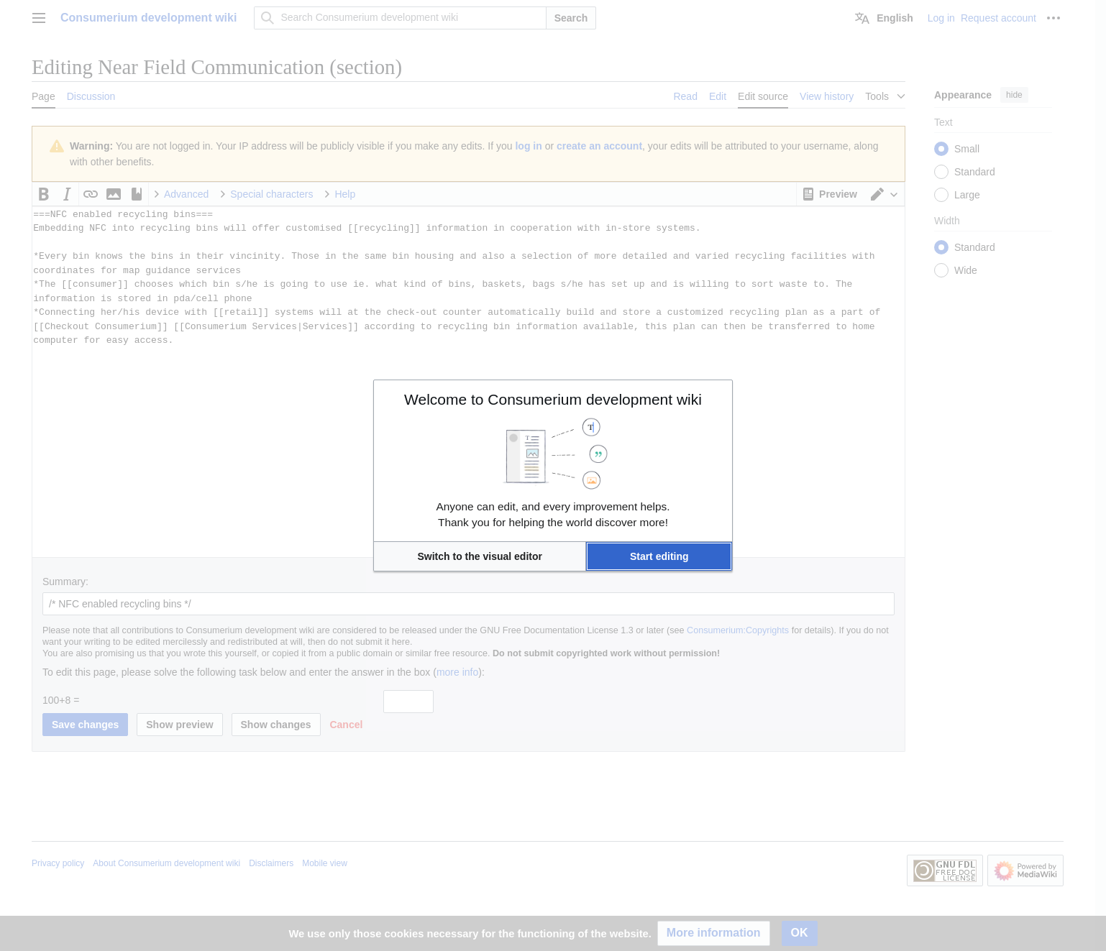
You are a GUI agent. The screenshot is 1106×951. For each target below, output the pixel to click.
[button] (479, 556)
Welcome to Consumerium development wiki (553, 399)
